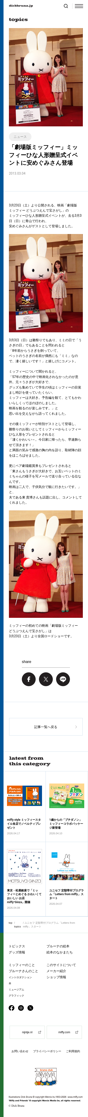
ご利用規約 (73, 1051)
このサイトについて (61, 965)
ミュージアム (16, 989)
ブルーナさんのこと (23, 971)
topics (17, 926)
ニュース (20, 137)
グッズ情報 (17, 952)
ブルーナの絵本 (57, 946)
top (10, 922)
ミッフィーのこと (22, 965)
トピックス (17, 946)
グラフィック (16, 995)
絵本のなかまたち (59, 952)
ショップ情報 (56, 977)
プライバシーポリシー (47, 1051)
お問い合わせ (19, 1051)
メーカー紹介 (56, 971)
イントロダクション (20, 977)
